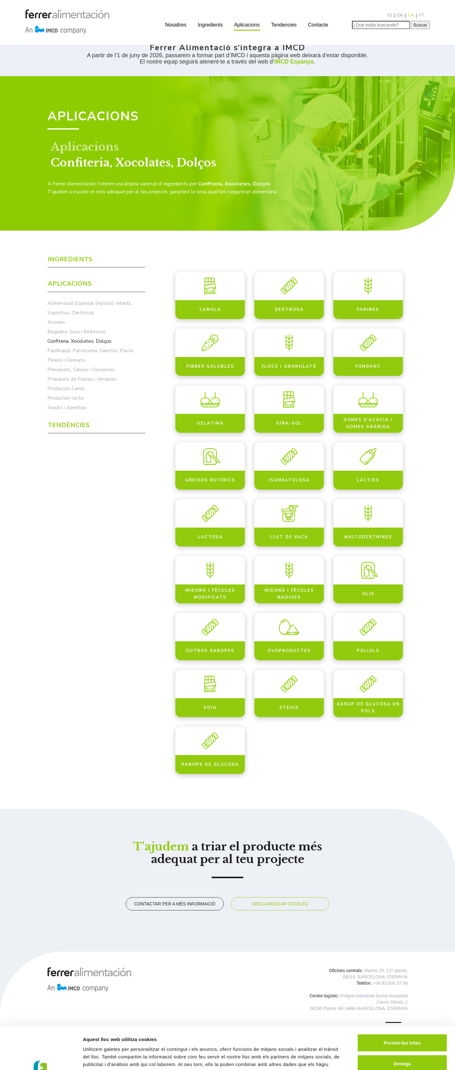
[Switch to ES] (390, 15)
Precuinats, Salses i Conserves (81, 369)
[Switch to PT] (421, 15)
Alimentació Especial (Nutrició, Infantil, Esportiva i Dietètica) (89, 308)
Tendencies (284, 24)
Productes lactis (65, 398)
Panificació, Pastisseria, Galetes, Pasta (90, 350)
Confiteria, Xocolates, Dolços (79, 341)
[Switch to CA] (410, 15)
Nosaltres (175, 24)
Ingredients (210, 24)
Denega (402, 1023)
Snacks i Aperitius (67, 407)
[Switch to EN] (400, 15)
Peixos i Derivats (66, 360)
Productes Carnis (66, 388)
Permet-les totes (402, 1003)
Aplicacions (247, 24)
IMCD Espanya (294, 61)
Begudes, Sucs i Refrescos (76, 331)
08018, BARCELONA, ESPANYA (375, 976)
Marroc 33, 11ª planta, (386, 970)
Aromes (56, 322)
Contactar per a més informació (174, 903)
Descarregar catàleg (280, 903)
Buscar (420, 24)
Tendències (68, 425)
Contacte (318, 24)
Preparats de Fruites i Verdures (82, 379)
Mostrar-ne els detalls (363, 1057)
